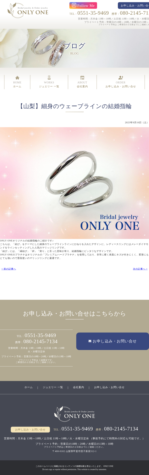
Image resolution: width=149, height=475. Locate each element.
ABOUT (82, 81)
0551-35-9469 (93, 13)
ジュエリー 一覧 (53, 387)
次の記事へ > (140, 268)
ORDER (120, 81)
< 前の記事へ (8, 268)
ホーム (28, 387)
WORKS (49, 81)
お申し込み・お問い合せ (109, 387)
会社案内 (78, 387)
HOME (17, 81)
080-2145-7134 (40, 341)
